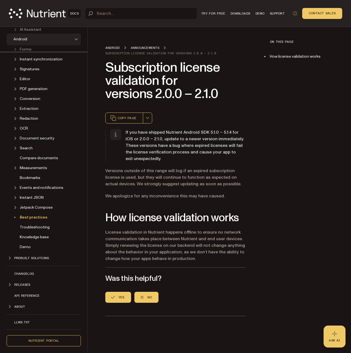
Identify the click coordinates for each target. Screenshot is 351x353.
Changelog (24, 273)
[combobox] (147, 118)
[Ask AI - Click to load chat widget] (335, 337)
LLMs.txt (22, 322)
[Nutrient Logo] (45, 13)
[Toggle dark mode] (295, 13)
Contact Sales (322, 13)
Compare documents (39, 158)
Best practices (33, 217)
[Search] (141, 13)
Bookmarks (30, 177)
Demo (25, 247)
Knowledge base (34, 237)
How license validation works (295, 56)
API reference (26, 295)
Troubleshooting (35, 227)
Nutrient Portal (44, 340)
